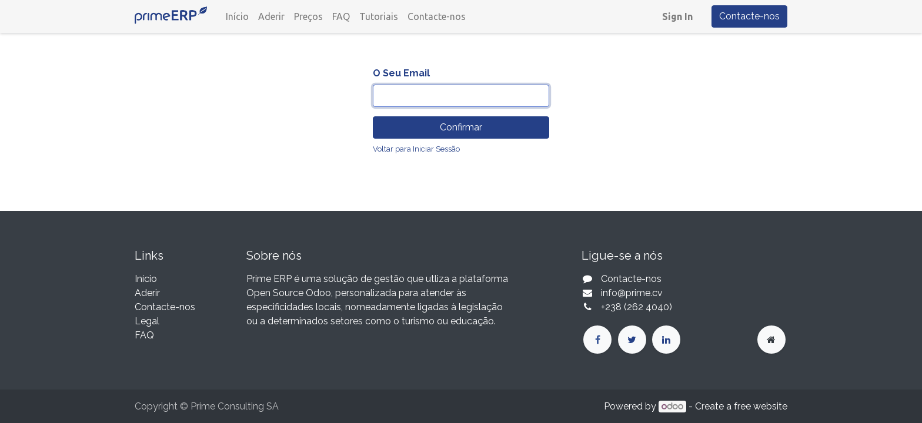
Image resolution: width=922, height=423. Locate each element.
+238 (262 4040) (637, 307)
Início (146, 278)
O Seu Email (401, 73)
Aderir (147, 292)
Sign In (677, 16)
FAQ (144, 335)
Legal (147, 321)
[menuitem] (237, 16)
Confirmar (461, 127)
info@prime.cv (632, 292)
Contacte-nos (749, 16)
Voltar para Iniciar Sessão (416, 149)
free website (760, 406)
